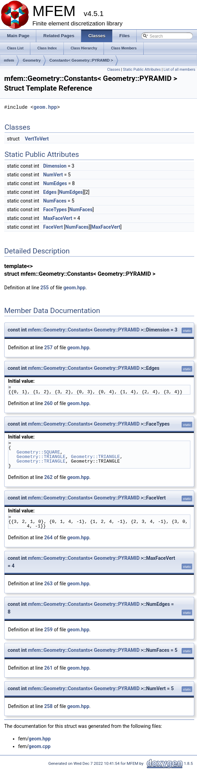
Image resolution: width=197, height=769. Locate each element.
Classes (113, 69)
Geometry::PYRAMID (116, 330)
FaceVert (53, 227)
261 (48, 668)
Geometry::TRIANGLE (40, 457)
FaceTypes (55, 209)
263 (48, 583)
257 (48, 347)
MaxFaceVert (57, 218)
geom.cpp (40, 746)
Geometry (31, 60)
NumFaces (55, 201)
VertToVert (37, 139)
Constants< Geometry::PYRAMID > (81, 60)
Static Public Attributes (142, 69)
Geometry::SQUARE (38, 452)
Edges (49, 192)
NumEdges (55, 183)
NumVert (53, 174)
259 (48, 629)
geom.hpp (45, 107)
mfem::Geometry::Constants (59, 330)
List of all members (179, 69)
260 (48, 403)
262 (48, 477)
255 (44, 287)
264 (48, 537)
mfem (9, 60)
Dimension (55, 166)
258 (48, 706)
